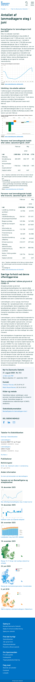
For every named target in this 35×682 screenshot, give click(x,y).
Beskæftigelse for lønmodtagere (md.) (15, 411)
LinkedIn (5, 673)
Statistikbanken (8, 639)
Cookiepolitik (7, 657)
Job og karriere (8, 642)
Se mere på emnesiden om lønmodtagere (14, 476)
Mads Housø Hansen (9, 387)
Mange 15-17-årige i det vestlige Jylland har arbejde (15, 553)
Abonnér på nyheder (9, 668)
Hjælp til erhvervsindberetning (13, 629)
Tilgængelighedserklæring (11, 660)
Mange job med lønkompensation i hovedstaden (16, 577)
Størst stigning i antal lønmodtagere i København (16, 600)
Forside (3, 9)
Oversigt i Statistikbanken (9, 436)
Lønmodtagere (11, 442)
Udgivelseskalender (9, 644)
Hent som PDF (9, 376)
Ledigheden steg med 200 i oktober (12, 531)
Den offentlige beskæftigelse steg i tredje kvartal (16, 496)
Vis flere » (4, 454)
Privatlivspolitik (8, 655)
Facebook (6, 670)
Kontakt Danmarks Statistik (12, 626)
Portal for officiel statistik (11, 647)
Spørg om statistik (9, 631)
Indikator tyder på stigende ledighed (12, 513)
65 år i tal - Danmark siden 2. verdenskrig (14, 466)
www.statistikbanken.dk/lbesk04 (14, 136)
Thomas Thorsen (8, 384)
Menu (32, 4)
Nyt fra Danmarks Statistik (19, 9)
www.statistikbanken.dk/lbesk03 (14, 84)
